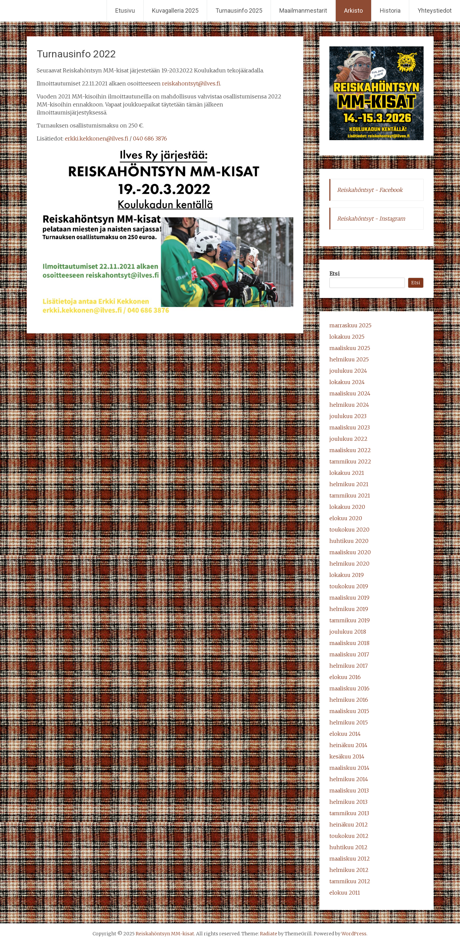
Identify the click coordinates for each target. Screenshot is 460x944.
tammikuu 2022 (350, 461)
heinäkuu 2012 (348, 824)
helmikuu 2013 (348, 802)
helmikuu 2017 (348, 665)
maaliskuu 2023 (349, 427)
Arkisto (353, 10)
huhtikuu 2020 (348, 541)
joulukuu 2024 (348, 370)
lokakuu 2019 (346, 575)
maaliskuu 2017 (349, 654)
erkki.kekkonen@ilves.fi (96, 138)
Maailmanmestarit (303, 10)
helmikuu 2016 (348, 699)
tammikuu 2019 (349, 620)
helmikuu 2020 (349, 563)
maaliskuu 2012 (349, 858)
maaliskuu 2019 (349, 597)
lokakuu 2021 (346, 472)
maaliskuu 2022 (350, 450)
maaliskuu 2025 (349, 348)
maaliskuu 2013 (349, 790)
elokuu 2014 (345, 733)
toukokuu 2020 (349, 529)
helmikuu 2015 (348, 722)
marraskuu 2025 (350, 325)
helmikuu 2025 (349, 359)
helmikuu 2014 (348, 779)
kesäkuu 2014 (346, 756)
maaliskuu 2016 (349, 688)
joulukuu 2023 (347, 416)
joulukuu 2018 (347, 631)
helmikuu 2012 (348, 870)
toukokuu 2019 (348, 586)
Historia (390, 10)
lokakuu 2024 (347, 382)
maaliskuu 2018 (349, 643)
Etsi (334, 273)
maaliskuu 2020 (350, 552)
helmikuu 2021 (348, 484)
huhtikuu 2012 (348, 847)
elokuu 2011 (344, 892)
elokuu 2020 (345, 518)
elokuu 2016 (345, 677)
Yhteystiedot (435, 10)
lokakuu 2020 (347, 507)
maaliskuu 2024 (349, 393)
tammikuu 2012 (349, 881)
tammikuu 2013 (349, 813)
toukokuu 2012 (348, 836)
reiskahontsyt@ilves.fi (191, 83)
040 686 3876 (150, 138)
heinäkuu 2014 (348, 745)
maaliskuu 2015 (349, 711)
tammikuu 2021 (349, 495)
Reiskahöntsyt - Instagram (371, 218)
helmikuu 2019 (348, 609)
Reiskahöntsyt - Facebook (370, 190)
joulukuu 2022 (348, 438)
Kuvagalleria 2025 (175, 10)
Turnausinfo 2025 (238, 10)
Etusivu (125, 10)
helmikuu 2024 (349, 404)
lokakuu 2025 (346, 336)
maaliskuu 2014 (349, 767)
